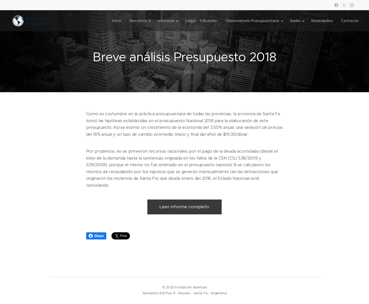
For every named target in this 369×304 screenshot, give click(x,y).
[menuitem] (111, 20)
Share (96, 236)
